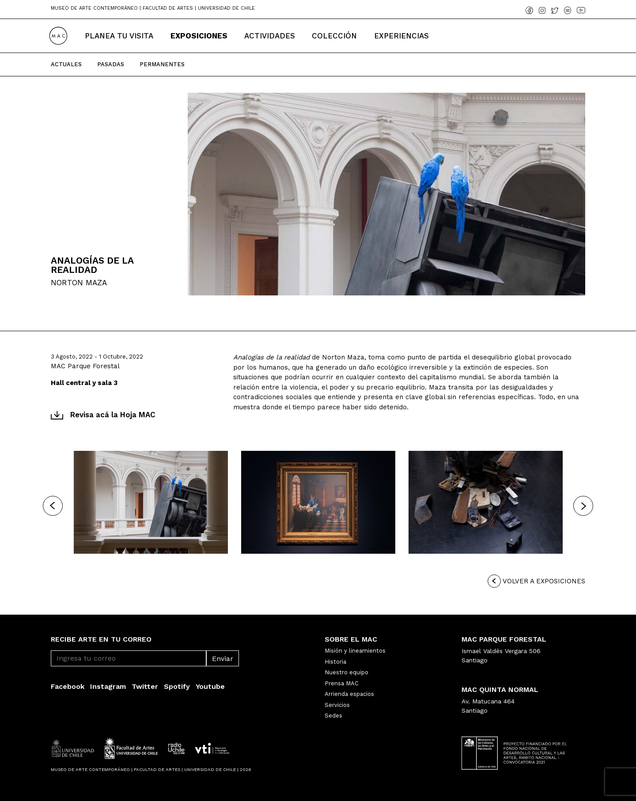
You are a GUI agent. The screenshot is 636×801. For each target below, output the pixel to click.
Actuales (66, 64)
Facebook (67, 686)
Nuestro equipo (346, 672)
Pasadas (110, 64)
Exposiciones (198, 35)
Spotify (177, 686)
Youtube (210, 686)
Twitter (145, 686)
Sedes (333, 715)
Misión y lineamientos (355, 650)
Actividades (269, 35)
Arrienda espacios (349, 694)
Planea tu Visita (119, 35)
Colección (334, 35)
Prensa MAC (342, 683)
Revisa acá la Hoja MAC (103, 414)
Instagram (108, 686)
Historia (335, 661)
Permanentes (162, 64)
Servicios (337, 705)
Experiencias (401, 35)
